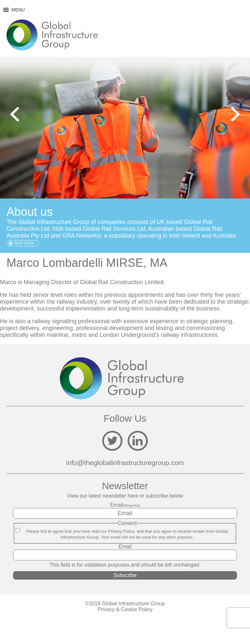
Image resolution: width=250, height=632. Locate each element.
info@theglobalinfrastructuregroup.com (125, 462)
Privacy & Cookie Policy (125, 609)
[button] (18, 10)
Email (125, 505)
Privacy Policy (121, 531)
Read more (24, 243)
